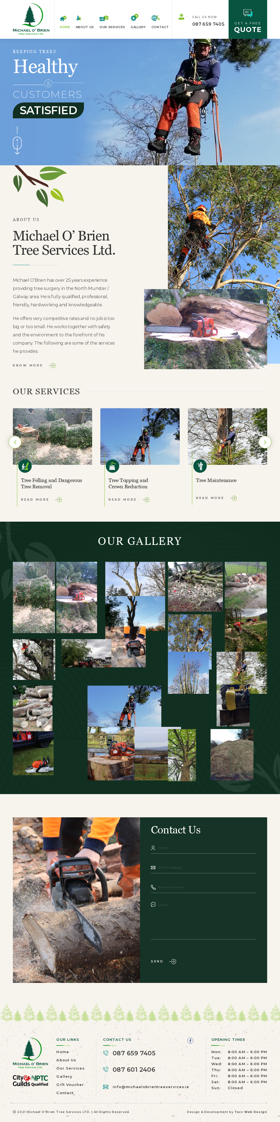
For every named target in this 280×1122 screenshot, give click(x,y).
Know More (28, 365)
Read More (35, 499)
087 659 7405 (208, 24)
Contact (160, 27)
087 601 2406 (134, 1070)
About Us (85, 27)
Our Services (112, 27)
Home (65, 27)
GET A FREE (248, 21)
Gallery (138, 27)
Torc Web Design (250, 1112)
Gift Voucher (70, 1084)
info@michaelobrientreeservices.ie (151, 1087)
